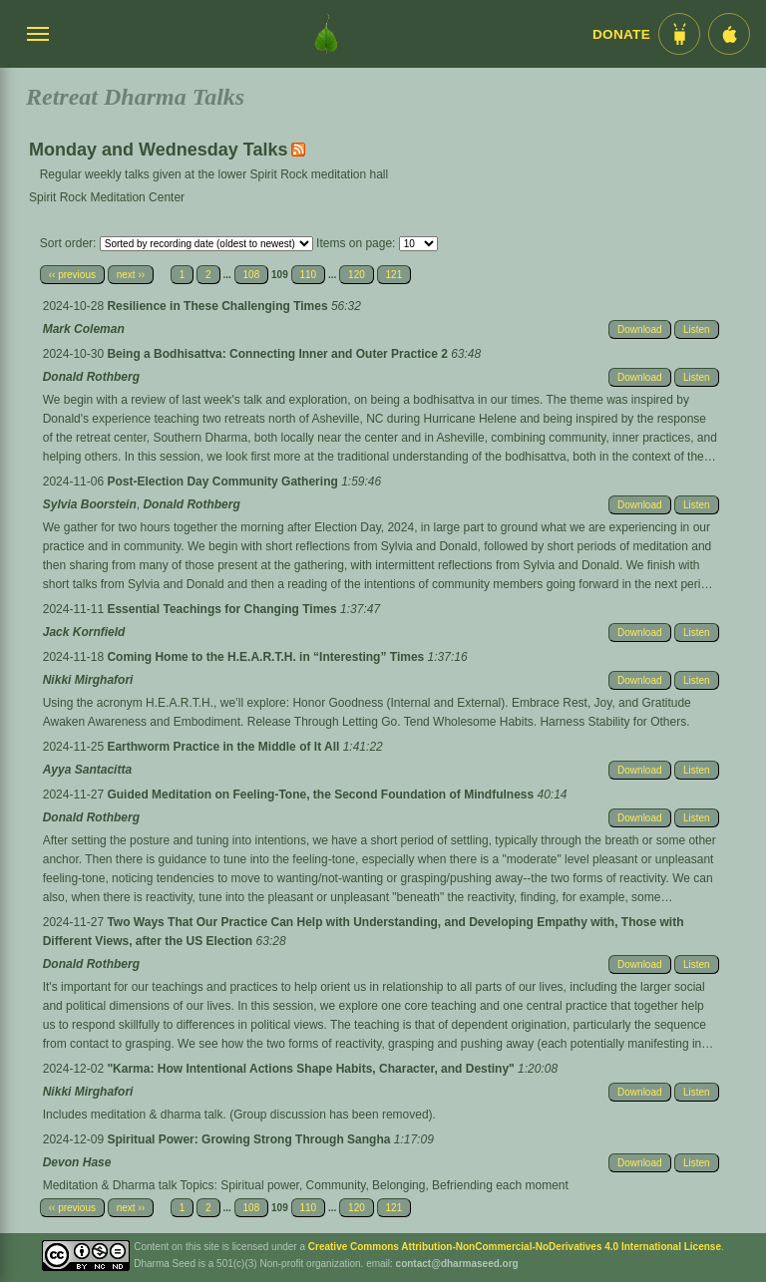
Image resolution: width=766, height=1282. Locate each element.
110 (308, 274)
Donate (621, 34)
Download (639, 329)
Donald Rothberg (91, 377)
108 (251, 274)
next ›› (131, 274)
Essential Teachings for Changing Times (223, 609)
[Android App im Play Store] (679, 34)
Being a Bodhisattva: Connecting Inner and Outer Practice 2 (279, 354)
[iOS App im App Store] (729, 34)
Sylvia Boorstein (90, 504)
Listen (696, 329)
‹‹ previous (72, 274)
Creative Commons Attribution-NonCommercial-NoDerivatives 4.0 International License (514, 1246)
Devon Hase (77, 1162)
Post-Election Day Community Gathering (224, 481)
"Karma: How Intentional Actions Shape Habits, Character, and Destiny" (312, 1069)
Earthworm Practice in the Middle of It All (224, 747)
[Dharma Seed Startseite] (326, 34)
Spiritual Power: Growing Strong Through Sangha (250, 1139)
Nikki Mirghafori (88, 680)
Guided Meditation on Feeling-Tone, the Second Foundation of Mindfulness (322, 794)
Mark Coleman (84, 329)
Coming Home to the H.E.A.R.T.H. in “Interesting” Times (267, 657)
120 (356, 274)
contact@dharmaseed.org (457, 1263)
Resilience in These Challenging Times (219, 306)
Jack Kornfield (84, 632)
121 (394, 274)
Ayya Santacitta (87, 770)
